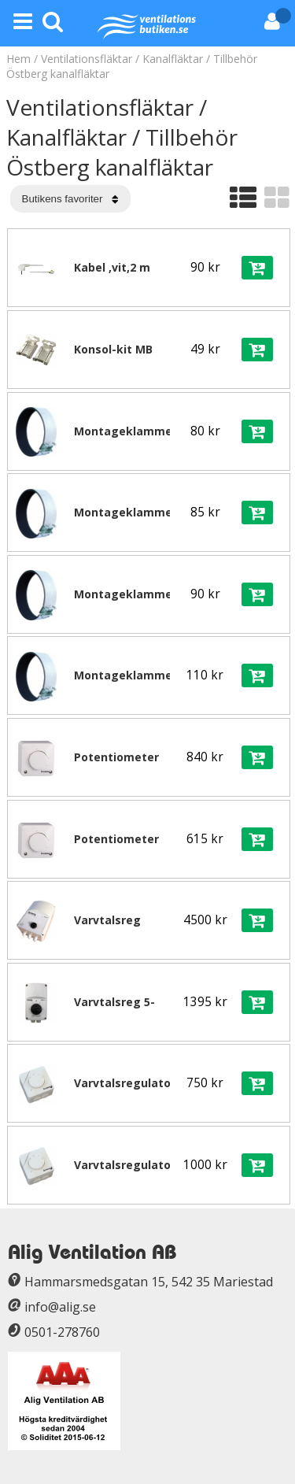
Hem (18, 58)
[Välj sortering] (70, 199)
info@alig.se (60, 1307)
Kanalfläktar (172, 58)
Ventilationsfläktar (86, 58)
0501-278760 (62, 1332)
